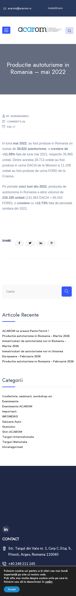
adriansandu (20, 116)
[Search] (67, 291)
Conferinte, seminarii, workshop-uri (27, 396)
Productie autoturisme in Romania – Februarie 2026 (38, 361)
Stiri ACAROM (12, 432)
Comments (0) (16, 121)
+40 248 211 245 (21, 563)
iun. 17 (11, 127)
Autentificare (55, 8)
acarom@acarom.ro (19, 8)
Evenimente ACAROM (17, 406)
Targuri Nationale (14, 442)
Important (9, 411)
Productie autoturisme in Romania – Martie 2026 (36, 336)
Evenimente (10, 401)
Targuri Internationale (18, 437)
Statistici (8, 427)
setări (48, 582)
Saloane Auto (11, 422)
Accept (12, 589)
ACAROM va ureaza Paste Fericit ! (25, 331)
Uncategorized (12, 447)
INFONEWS (10, 416)
